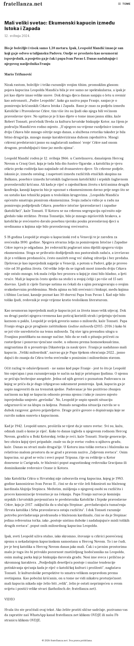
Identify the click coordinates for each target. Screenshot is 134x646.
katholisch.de (59, 589)
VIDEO (9, 599)
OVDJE (96, 615)
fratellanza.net (22, 4)
